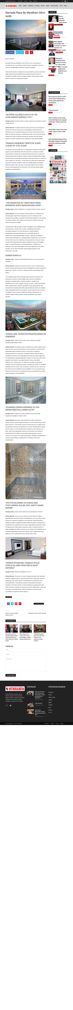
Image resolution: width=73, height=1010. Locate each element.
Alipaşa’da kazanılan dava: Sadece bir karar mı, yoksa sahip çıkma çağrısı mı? (57, 62)
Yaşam (50, 700)
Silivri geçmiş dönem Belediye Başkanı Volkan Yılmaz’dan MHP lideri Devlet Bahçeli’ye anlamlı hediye (11, 637)
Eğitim (50, 702)
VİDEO (65, 5)
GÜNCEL (25, 5)
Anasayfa (20, 1)
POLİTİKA (37, 5)
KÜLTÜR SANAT (54, 5)
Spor (50, 124)
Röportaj (50, 692)
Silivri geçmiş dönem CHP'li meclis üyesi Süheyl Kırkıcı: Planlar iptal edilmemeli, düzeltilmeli (40, 694)
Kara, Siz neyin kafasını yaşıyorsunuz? (11, 614)
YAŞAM (47, 5)
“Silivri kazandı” (53, 110)
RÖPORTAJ (30, 5)
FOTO (61, 5)
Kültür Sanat (51, 697)
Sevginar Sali (57, 37)
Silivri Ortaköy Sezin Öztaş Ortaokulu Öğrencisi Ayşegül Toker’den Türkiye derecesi (57, 120)
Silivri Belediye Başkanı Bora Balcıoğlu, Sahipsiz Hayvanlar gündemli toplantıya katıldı (57, 141)
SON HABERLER (10, 621)
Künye (30, 1)
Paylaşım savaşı (61, 50)
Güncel (7, 631)
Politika (50, 705)
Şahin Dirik (51, 75)
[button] (67, 1)
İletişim (35, 1)
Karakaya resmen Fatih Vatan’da (37, 613)
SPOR (20, 5)
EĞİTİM (42, 5)
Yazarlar (25, 1)
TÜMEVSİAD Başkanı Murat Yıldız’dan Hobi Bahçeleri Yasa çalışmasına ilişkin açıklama (39, 637)
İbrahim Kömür (59, 52)
